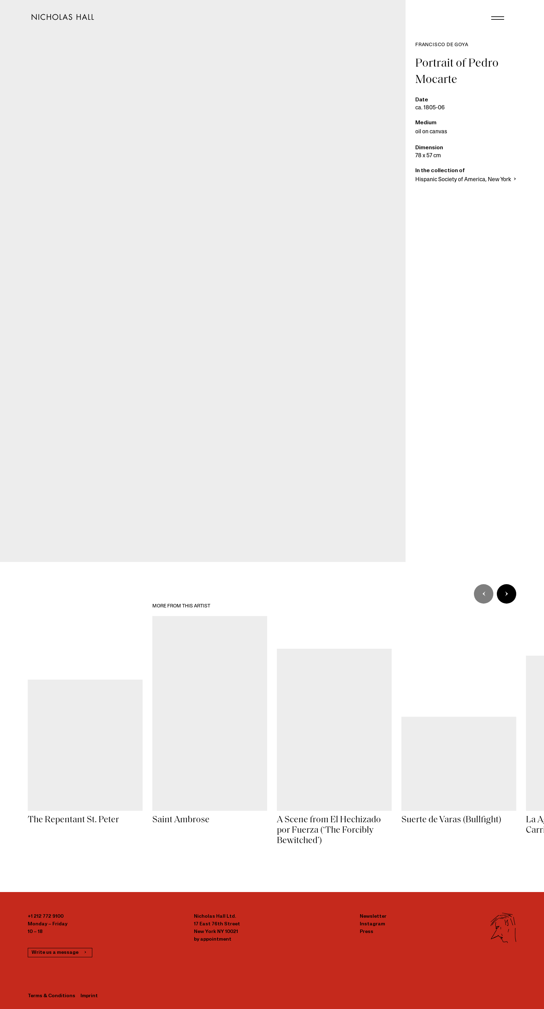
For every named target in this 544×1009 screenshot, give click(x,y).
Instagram (372, 924)
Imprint (89, 996)
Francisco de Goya (441, 45)
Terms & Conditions (51, 996)
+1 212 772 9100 (45, 916)
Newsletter (373, 916)
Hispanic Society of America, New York (466, 180)
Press (366, 931)
